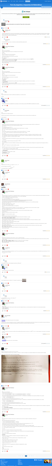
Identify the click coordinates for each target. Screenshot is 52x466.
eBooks (17, 1)
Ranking (19, 461)
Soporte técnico (20, 464)
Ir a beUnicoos (26, 17)
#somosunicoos (21, 1)
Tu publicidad (20, 462)
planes (14, 1)
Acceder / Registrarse (48, 1)
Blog (1, 460)
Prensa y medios (3, 464)
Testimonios (20, 460)
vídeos (9, 1)
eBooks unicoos (20, 463)
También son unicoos (4, 462)
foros (11, 1)
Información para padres (4, 461)
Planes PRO (2, 463)
